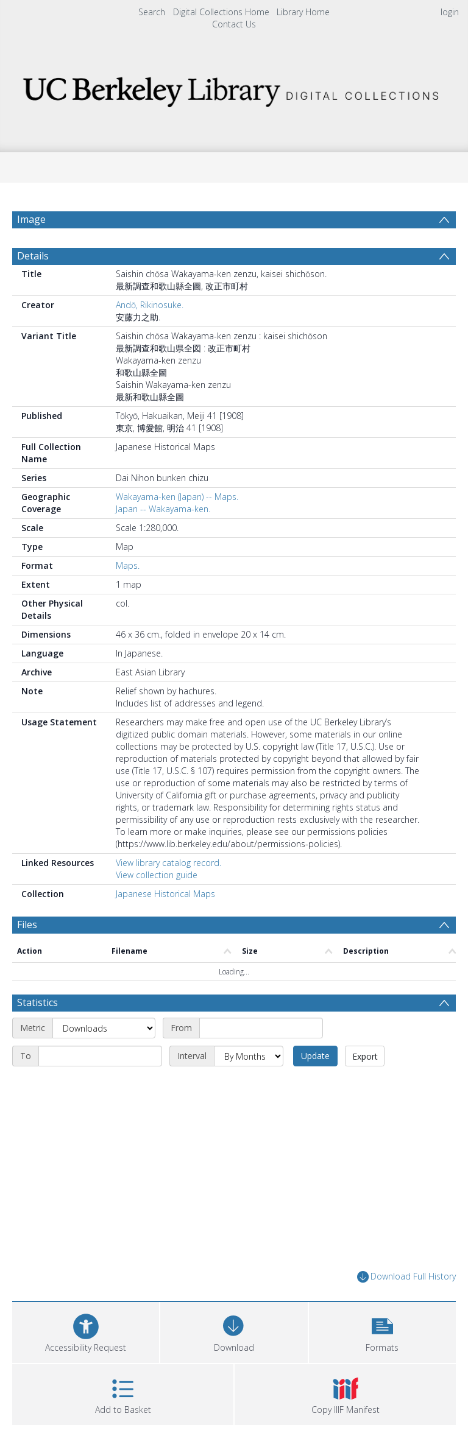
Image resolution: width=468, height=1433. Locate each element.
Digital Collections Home (221, 12)
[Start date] (261, 1028)
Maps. (128, 565)
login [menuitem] (450, 12)
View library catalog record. (168, 862)
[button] (382, 1331)
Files (27, 924)
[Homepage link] (233, 88)
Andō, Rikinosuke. (149, 305)
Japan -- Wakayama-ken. (163, 509)
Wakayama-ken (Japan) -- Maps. (177, 496)
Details (33, 255)
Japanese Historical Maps (165, 894)
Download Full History (406, 1276)
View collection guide (156, 875)
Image (31, 219)
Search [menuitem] (151, 12)
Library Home (303, 12)
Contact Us (234, 24)
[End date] (100, 1056)
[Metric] (103, 1028)
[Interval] (248, 1056)
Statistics (37, 1002)
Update (315, 1056)
